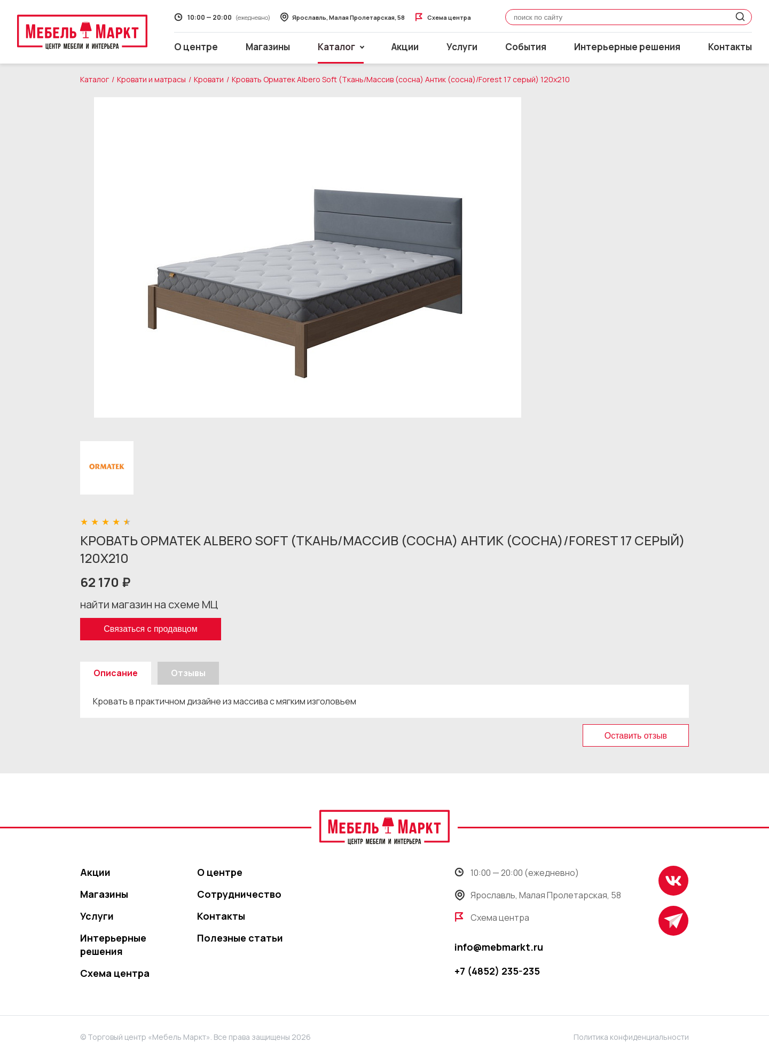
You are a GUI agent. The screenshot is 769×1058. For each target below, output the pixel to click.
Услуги (461, 47)
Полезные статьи (240, 937)
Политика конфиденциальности (631, 1037)
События (525, 47)
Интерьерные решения (627, 47)
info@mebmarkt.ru (498, 947)
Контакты (730, 47)
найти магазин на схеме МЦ (149, 604)
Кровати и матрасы (151, 79)
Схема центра (115, 973)
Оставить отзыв (636, 735)
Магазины (268, 47)
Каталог (94, 79)
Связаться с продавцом (150, 628)
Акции (405, 47)
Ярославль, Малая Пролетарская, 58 (537, 895)
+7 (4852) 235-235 (497, 971)
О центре (196, 47)
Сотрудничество (239, 894)
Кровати (209, 79)
